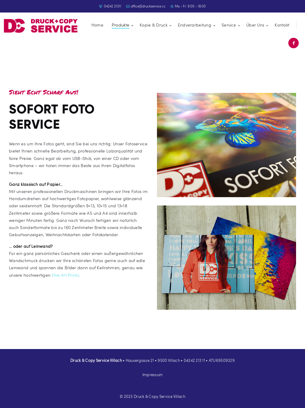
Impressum (152, 374)
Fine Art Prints (65, 275)
